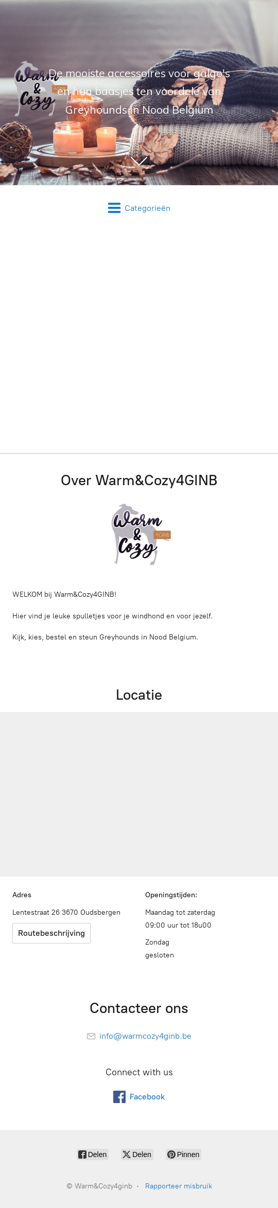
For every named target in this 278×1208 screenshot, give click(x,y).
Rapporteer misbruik (178, 1186)
